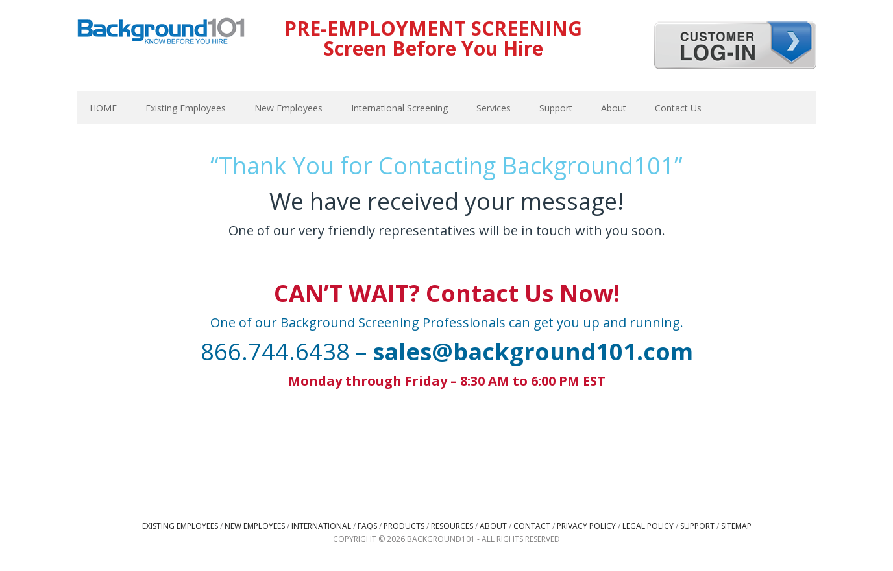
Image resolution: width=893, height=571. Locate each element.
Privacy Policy (586, 525)
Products (404, 525)
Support (697, 525)
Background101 (161, 32)
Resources (452, 525)
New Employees (255, 525)
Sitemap (736, 525)
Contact (531, 525)
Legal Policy (648, 525)
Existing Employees (180, 525)
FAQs (367, 525)
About (493, 525)
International (321, 525)
